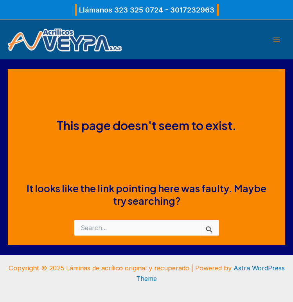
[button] (147, 10)
